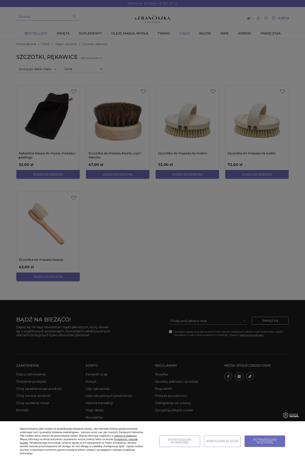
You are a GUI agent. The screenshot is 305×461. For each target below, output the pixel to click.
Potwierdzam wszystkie (264, 441)
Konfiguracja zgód (222, 441)
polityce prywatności (125, 435)
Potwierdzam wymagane (179, 441)
